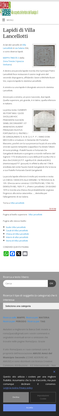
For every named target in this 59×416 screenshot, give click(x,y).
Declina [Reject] (16, 397)
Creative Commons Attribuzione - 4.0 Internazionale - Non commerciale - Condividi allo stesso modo (29, 365)
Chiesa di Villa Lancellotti (17, 234)
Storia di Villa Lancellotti (17, 240)
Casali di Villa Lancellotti (17, 230)
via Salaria (19, 48)
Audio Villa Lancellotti (16, 227)
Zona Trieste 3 (10, 61)
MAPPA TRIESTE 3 (11, 58)
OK (50, 283)
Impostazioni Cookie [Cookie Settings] (43, 397)
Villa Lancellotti (17, 203)
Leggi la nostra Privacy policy (18, 387)
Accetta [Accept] (29, 407)
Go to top (52, 209)
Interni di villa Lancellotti (17, 237)
